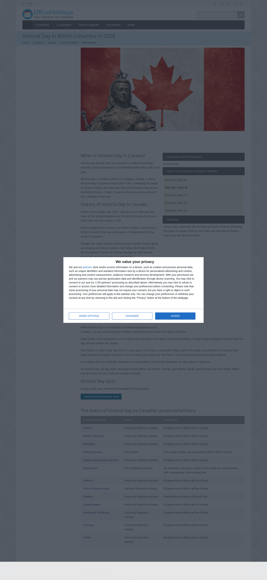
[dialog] (133, 290)
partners (87, 267)
